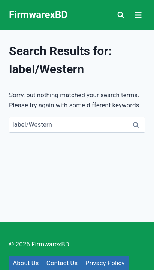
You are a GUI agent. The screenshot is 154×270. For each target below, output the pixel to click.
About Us (26, 263)
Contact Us (62, 263)
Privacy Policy (105, 263)
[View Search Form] (120, 15)
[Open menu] (138, 15)
